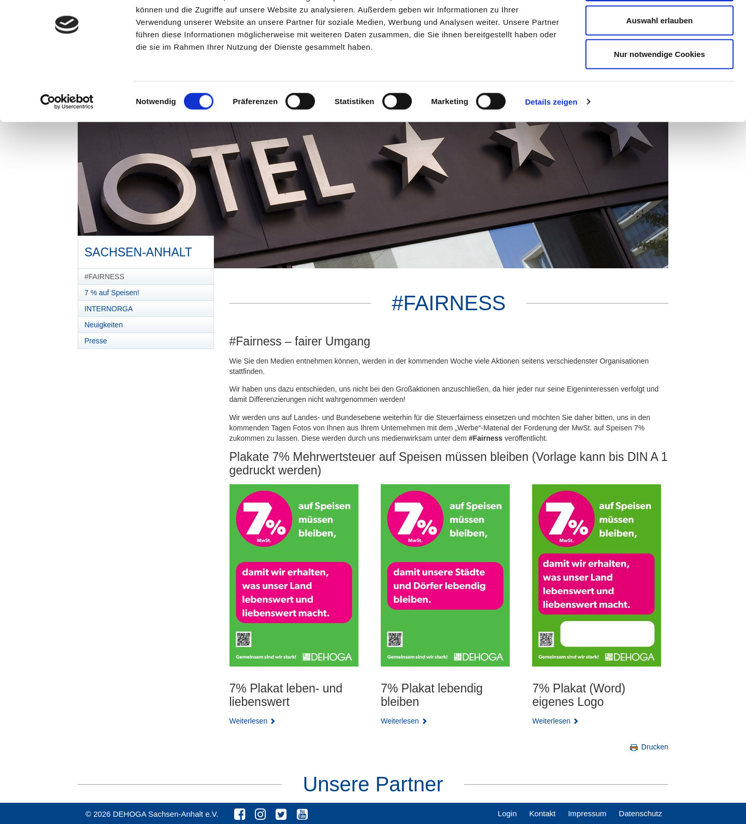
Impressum (587, 813)
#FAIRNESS (104, 276)
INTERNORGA (108, 309)
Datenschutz (640, 813)
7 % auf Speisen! (111, 292)
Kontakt (542, 813)
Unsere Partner (373, 784)
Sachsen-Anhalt (138, 248)
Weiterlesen (252, 721)
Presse (95, 341)
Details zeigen (551, 142)
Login (507, 813)
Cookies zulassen (659, 27)
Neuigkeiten (103, 325)
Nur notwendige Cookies (659, 95)
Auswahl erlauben (659, 61)
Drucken (648, 747)
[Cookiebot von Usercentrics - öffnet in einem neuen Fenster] (67, 143)
